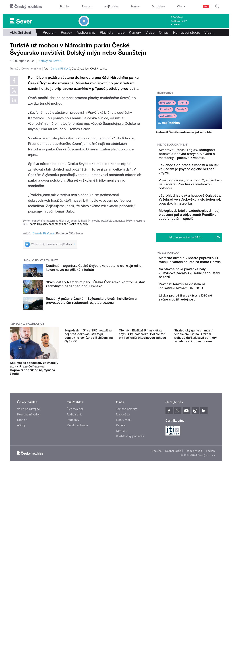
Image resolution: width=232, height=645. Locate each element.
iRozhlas (65, 6)
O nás (164, 32)
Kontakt (121, 590)
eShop (21, 584)
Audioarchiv (179, 21)
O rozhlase (158, 6)
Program (87, 6)
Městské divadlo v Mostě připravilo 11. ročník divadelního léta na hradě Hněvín (199, 299)
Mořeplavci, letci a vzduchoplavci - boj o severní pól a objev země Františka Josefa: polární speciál (200, 246)
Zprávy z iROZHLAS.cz (27, 483)
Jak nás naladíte (127, 568)
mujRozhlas (111, 6)
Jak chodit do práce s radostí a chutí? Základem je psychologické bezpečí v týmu (197, 181)
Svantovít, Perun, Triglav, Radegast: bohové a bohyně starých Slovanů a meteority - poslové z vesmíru (199, 158)
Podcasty (73, 579)
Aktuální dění (20, 32)
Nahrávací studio (186, 32)
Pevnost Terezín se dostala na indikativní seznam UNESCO (200, 336)
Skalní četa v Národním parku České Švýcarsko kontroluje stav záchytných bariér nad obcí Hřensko (95, 443)
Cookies (156, 610)
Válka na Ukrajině (28, 568)
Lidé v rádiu (124, 579)
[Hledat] (217, 6)
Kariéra (120, 584)
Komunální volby (28, 573)
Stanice (135, 6)
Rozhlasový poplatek (130, 595)
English (210, 610)
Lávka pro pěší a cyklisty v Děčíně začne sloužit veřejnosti (198, 352)
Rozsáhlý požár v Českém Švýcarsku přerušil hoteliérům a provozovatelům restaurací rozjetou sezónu (91, 460)
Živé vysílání (167, 116)
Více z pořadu (168, 288)
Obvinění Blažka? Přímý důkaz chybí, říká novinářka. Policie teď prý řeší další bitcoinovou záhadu (142, 525)
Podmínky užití (193, 610)
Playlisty (106, 32)
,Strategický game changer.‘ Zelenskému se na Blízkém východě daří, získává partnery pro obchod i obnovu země (195, 527)
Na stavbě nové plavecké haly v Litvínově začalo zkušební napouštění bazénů (199, 319)
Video (150, 32)
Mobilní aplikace (77, 584)
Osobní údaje (173, 610)
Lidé (121, 32)
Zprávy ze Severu (50, 61)
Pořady (66, 32)
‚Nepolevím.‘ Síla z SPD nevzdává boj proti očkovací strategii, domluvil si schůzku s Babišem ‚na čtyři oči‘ (89, 527)
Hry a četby (167, 103)
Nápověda (123, 573)
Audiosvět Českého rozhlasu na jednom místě (184, 132)
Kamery (176, 24)
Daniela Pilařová (60, 145)
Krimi (183, 103)
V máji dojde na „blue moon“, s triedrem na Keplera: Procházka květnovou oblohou (196, 202)
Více (209, 32)
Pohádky (165, 109)
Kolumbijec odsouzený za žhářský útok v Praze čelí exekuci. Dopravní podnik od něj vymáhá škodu (34, 527)
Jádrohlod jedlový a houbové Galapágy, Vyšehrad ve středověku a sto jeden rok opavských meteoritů (199, 223)
